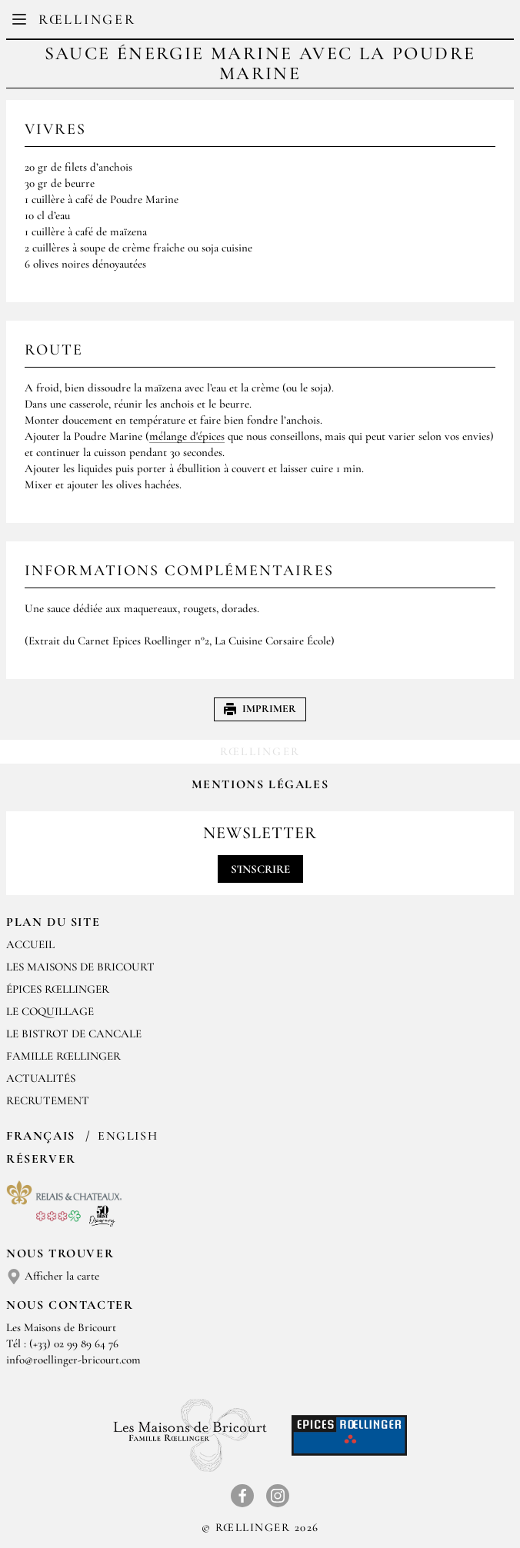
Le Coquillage (50, 1011)
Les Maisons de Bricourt (80, 967)
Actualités (40, 1078)
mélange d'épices (187, 436)
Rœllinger (86, 19)
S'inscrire (260, 869)
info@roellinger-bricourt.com (73, 1360)
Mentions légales (260, 784)
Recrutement (47, 1100)
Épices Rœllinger (57, 989)
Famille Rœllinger (63, 1056)
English (128, 1136)
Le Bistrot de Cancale (74, 1033)
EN (272, 23)
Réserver (41, 1159)
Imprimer (260, 708)
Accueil (30, 944)
